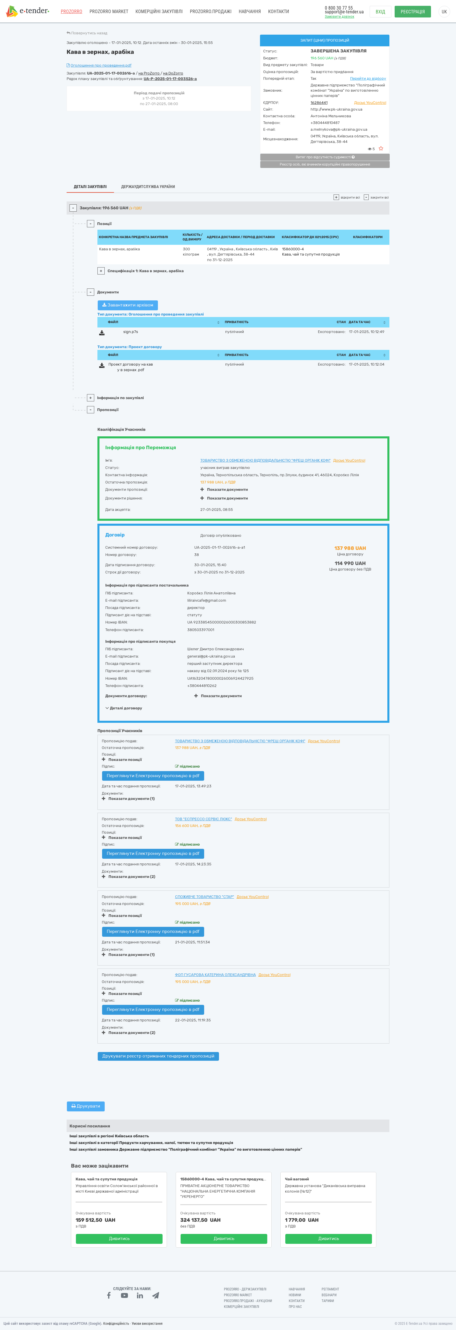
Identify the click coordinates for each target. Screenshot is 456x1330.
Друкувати (86, 1106)
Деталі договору (123, 708)
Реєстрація (413, 12)
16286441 (319, 102)
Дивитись (119, 1238)
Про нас (295, 1307)
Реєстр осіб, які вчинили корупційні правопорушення (325, 164)
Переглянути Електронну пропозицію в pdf (153, 775)
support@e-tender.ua (344, 12)
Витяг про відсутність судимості (325, 157)
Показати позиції (122, 759)
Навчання (250, 11)
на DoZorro (173, 73)
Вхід (380, 12)
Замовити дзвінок (339, 16)
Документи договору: (126, 696)
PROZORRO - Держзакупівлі (245, 1289)
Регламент (330, 1289)
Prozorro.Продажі (210, 11)
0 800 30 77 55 (339, 8)
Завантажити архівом (127, 305)
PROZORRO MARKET (109, 11)
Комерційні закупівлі (159, 11)
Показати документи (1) (128, 798)
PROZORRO (71, 11)
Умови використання (147, 1324)
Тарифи (328, 1301)
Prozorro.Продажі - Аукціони (248, 1301)
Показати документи (224, 489)
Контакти (278, 11)
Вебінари (329, 1295)
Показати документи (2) (128, 876)
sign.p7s (130, 332)
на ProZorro (149, 73)
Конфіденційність (116, 1324)
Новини (295, 1295)
